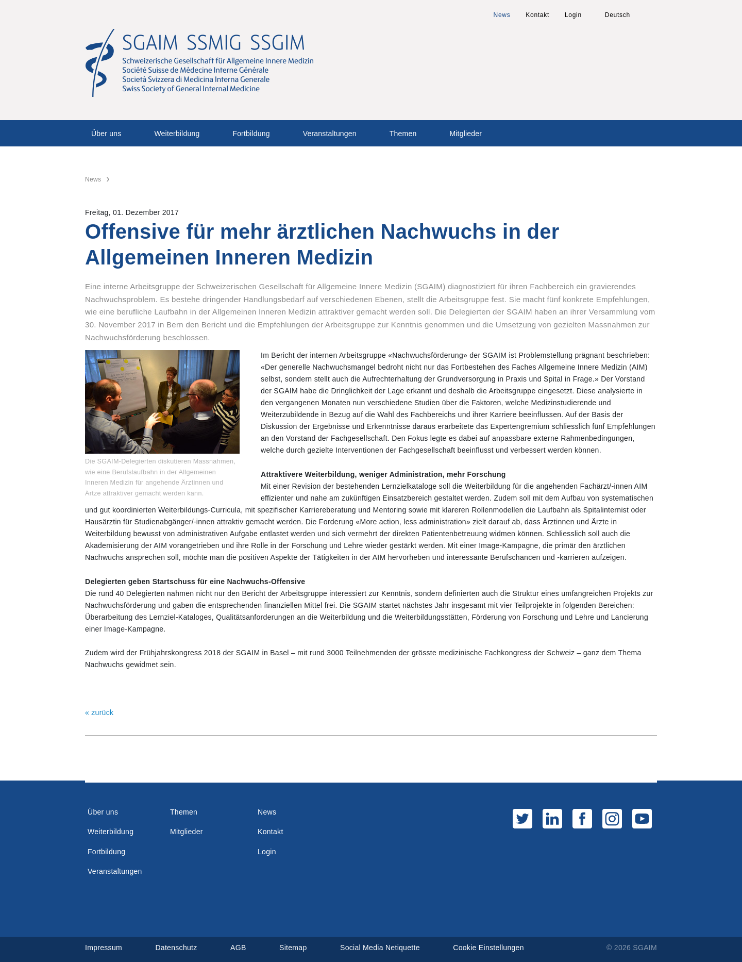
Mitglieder (465, 133)
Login (573, 15)
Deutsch (617, 15)
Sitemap (293, 947)
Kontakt (537, 15)
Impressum (103, 947)
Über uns (106, 133)
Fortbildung (250, 133)
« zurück (99, 712)
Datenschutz (176, 947)
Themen (403, 133)
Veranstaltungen (330, 133)
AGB (238, 947)
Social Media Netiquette (380, 947)
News (502, 15)
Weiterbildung (176, 133)
